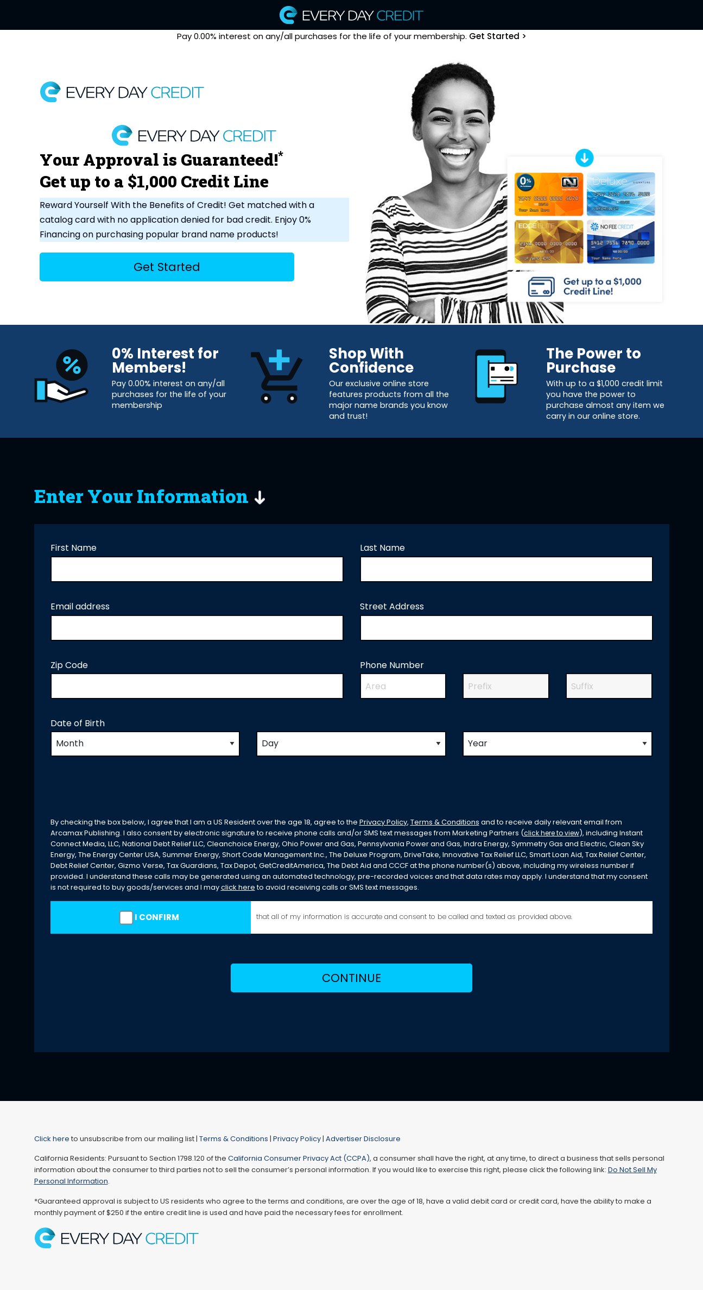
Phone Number (392, 665)
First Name (73, 548)
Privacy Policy (383, 822)
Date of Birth (77, 723)
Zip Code (69, 665)
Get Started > (498, 36)
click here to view (551, 833)
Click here (51, 1139)
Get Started (167, 267)
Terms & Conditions (444, 822)
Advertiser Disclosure (363, 1139)
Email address (80, 606)
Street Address (392, 606)
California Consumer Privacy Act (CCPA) (299, 1158)
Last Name (382, 548)
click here (238, 887)
